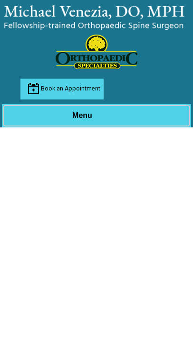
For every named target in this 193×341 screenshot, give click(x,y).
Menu (94, 116)
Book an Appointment (70, 89)
